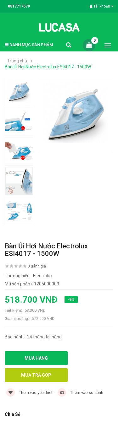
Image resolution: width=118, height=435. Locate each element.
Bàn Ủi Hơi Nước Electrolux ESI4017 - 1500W (48, 67)
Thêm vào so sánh (80, 392)
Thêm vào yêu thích (29, 392)
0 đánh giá (37, 266)
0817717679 (19, 6)
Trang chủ (17, 61)
